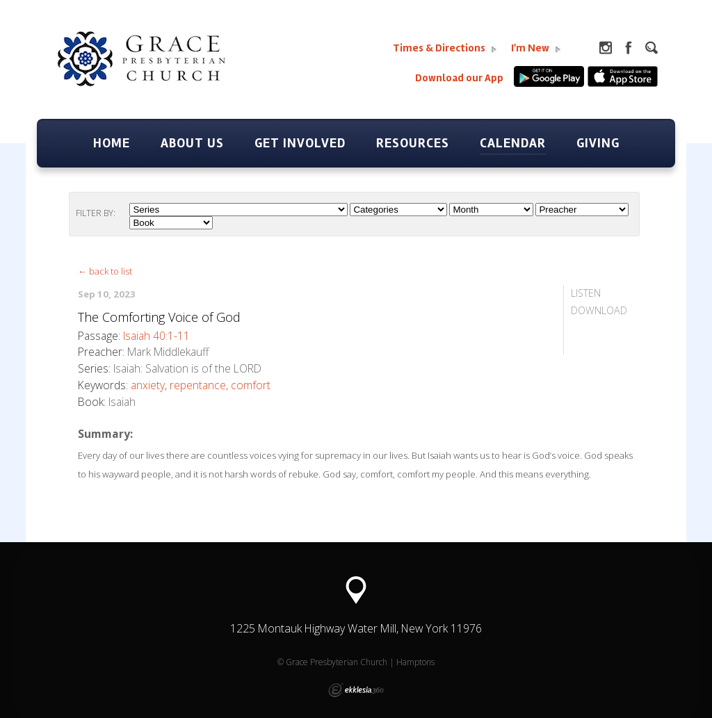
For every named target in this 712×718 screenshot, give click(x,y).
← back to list (105, 271)
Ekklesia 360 (356, 690)
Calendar (513, 143)
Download (599, 310)
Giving (598, 143)
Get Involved (300, 143)
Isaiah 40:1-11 (156, 335)
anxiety (148, 385)
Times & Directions (445, 48)
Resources (412, 143)
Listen (586, 293)
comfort (250, 385)
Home (111, 143)
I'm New (536, 48)
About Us (192, 143)
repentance (198, 385)
